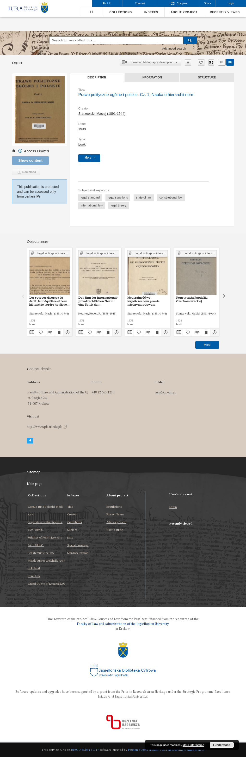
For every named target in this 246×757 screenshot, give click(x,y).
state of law (143, 197)
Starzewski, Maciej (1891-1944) (101, 113)
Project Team (115, 514)
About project (184, 12)
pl (221, 62)
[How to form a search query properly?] (194, 48)
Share (207, 3)
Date (70, 537)
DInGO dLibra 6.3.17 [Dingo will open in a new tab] (85, 749)
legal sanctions (118, 197)
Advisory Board (116, 522)
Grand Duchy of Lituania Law (46, 583)
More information (193, 745)
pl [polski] (110, 3)
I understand (221, 745)
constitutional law (171, 197)
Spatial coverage (78, 545)
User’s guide (114, 530)
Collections (120, 12)
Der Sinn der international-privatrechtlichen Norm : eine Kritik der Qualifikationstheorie (98, 301)
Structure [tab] (207, 77)
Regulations (114, 506)
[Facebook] (30, 441)
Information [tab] (152, 77)
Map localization (78, 553)
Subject (72, 530)
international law (92, 205)
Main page (35, 484)
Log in (173, 507)
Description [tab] (96, 77)
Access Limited (30, 151)
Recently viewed (225, 12)
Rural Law (34, 576)
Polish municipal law (41, 553)
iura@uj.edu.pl (165, 392)
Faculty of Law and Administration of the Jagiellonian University (123, 624)
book (82, 144)
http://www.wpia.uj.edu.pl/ (47, 427)
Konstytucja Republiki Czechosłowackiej (191, 299)
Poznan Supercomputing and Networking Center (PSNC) (166, 749)
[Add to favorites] (201, 62)
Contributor (74, 522)
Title (70, 506)
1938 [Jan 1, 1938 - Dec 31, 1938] (82, 129)
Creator (72, 514)
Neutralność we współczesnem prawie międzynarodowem (143, 301)
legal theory (118, 205)
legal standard (90, 197)
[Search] (190, 40)
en (230, 62)
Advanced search (174, 48)
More (207, 344)
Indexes (151, 12)
